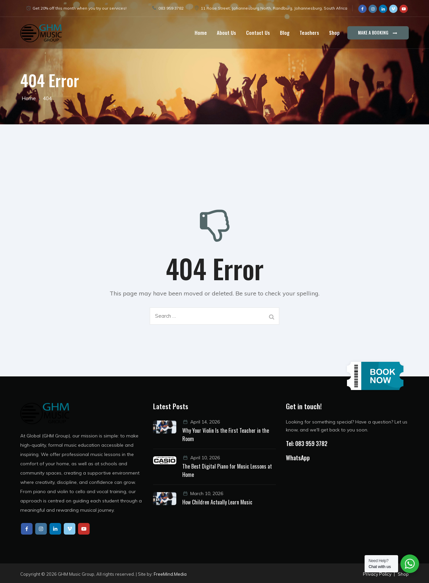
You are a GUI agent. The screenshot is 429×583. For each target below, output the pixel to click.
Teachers (309, 32)
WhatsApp (298, 457)
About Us (226, 32)
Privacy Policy (377, 574)
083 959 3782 (171, 8)
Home (201, 32)
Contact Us (258, 32)
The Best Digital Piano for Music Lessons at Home (227, 470)
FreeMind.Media (170, 574)
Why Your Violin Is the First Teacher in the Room (225, 434)
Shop (334, 32)
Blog (285, 32)
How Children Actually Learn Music (217, 502)
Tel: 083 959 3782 (306, 443)
